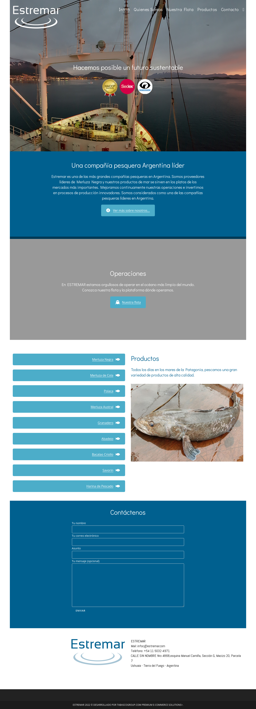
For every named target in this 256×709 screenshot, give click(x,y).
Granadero (109, 423)
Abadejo (111, 439)
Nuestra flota (128, 302)
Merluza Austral (105, 407)
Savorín (111, 470)
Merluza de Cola (105, 375)
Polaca (112, 391)
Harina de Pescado (103, 486)
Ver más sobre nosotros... (128, 210)
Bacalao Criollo (106, 454)
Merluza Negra (106, 359)
